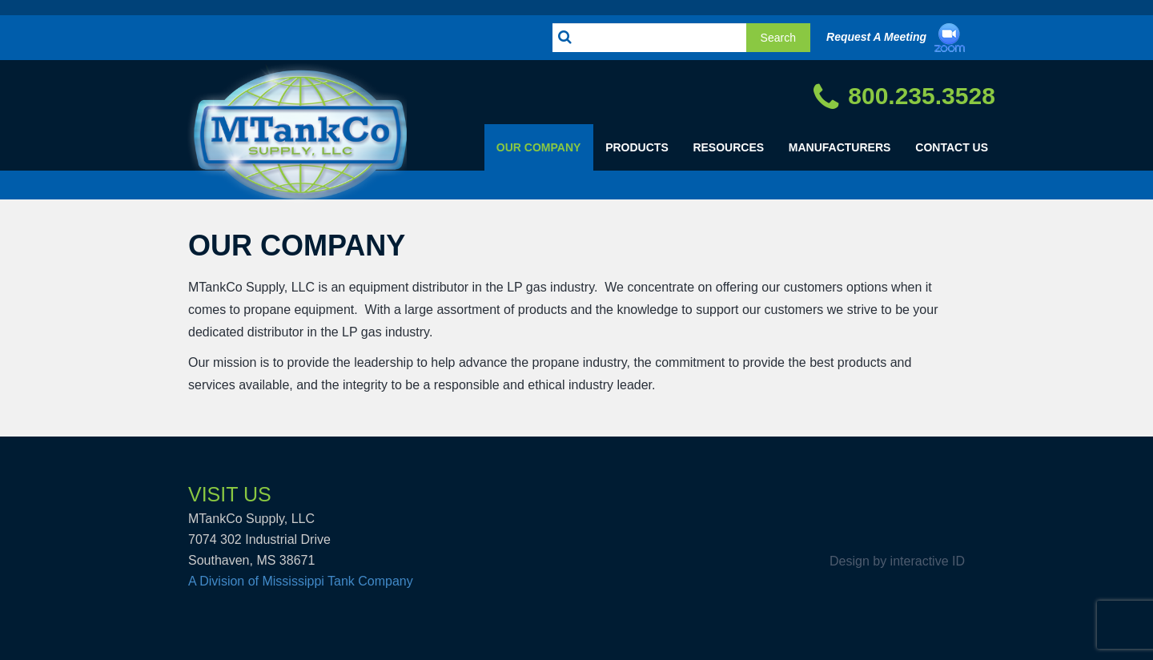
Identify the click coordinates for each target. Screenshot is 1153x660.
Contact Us (951, 147)
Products (637, 147)
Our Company (538, 147)
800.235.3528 (904, 98)
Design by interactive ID (897, 561)
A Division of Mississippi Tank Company (300, 581)
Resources (728, 147)
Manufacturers (840, 147)
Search (778, 37)
